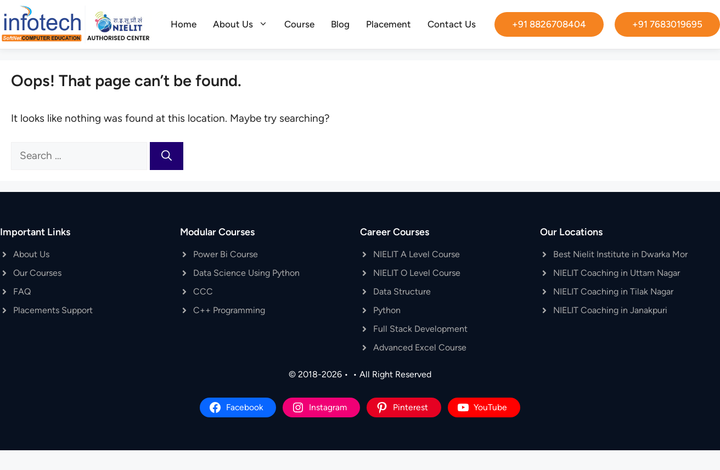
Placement (388, 24)
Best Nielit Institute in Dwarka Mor (620, 254)
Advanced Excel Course (419, 347)
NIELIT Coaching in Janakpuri (610, 310)
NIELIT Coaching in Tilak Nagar (613, 291)
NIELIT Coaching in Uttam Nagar (616, 273)
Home (183, 24)
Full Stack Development (420, 329)
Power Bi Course (225, 254)
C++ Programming (229, 310)
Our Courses (37, 273)
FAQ (22, 291)
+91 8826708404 (549, 24)
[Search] (166, 156)
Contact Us (452, 24)
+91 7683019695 (667, 24)
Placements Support (53, 310)
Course (299, 24)
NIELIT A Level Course (416, 254)
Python (387, 310)
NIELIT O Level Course (416, 273)
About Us (244, 24)
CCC (203, 291)
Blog (340, 24)
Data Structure (402, 291)
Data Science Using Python (246, 273)
